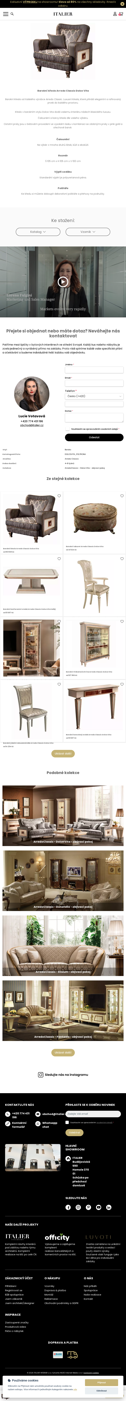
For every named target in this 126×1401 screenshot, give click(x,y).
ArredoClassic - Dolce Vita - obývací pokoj (85, 468)
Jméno (69, 364)
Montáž (48, 1294)
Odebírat (74, 1132)
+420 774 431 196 (32, 421)
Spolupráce (91, 1290)
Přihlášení (10, 1286)
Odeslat (94, 437)
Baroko (68, 449)
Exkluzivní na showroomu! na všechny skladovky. (58, 2)
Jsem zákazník (13, 1299)
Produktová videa (15, 1326)
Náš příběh (90, 1286)
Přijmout (101, 1382)
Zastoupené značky (17, 1322)
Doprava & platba (55, 1290)
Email (68, 377)
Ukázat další (63, 753)
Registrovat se (13, 1290)
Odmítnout (101, 1391)
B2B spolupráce (14, 1294)
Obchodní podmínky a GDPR (61, 1303)
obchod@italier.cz (31, 425)
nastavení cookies (91, 1373)
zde (75, 1389)
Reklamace (51, 1299)
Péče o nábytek (14, 1331)
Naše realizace (92, 1294)
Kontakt (88, 1299)
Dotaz (69, 411)
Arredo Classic (72, 458)
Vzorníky (49, 1286)
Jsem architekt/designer (19, 1303)
